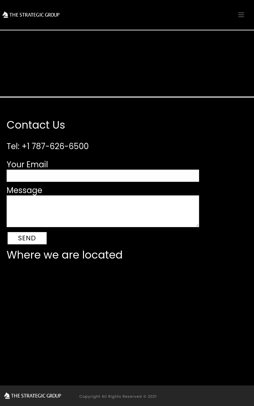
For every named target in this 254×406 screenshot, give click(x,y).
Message (24, 190)
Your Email (27, 164)
